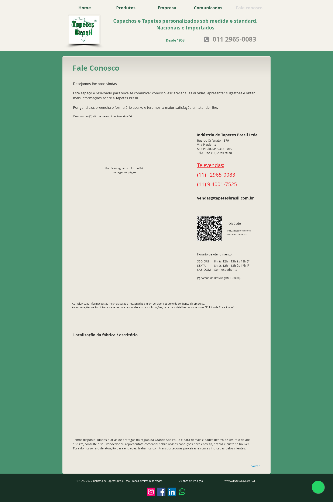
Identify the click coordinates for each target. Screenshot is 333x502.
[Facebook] (161, 492)
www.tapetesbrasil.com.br (239, 480)
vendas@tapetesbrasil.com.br (225, 198)
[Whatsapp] (182, 492)
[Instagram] (151, 492)
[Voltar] (255, 466)
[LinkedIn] (172, 492)
